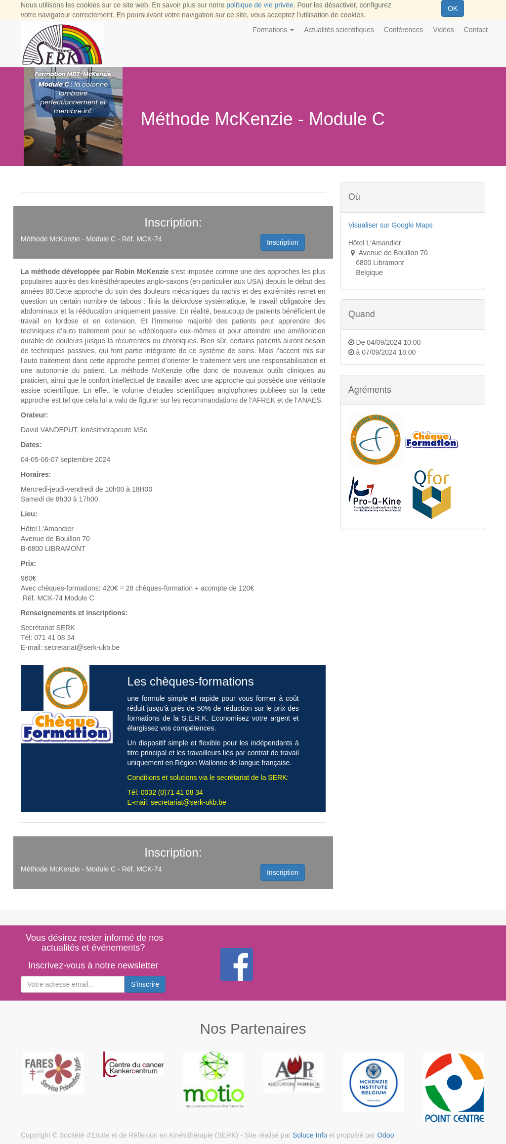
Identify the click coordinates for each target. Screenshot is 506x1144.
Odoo (385, 1135)
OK (453, 8)
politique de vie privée (259, 5)
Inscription (282, 242)
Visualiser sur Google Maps (390, 225)
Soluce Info (310, 1135)
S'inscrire (145, 984)
